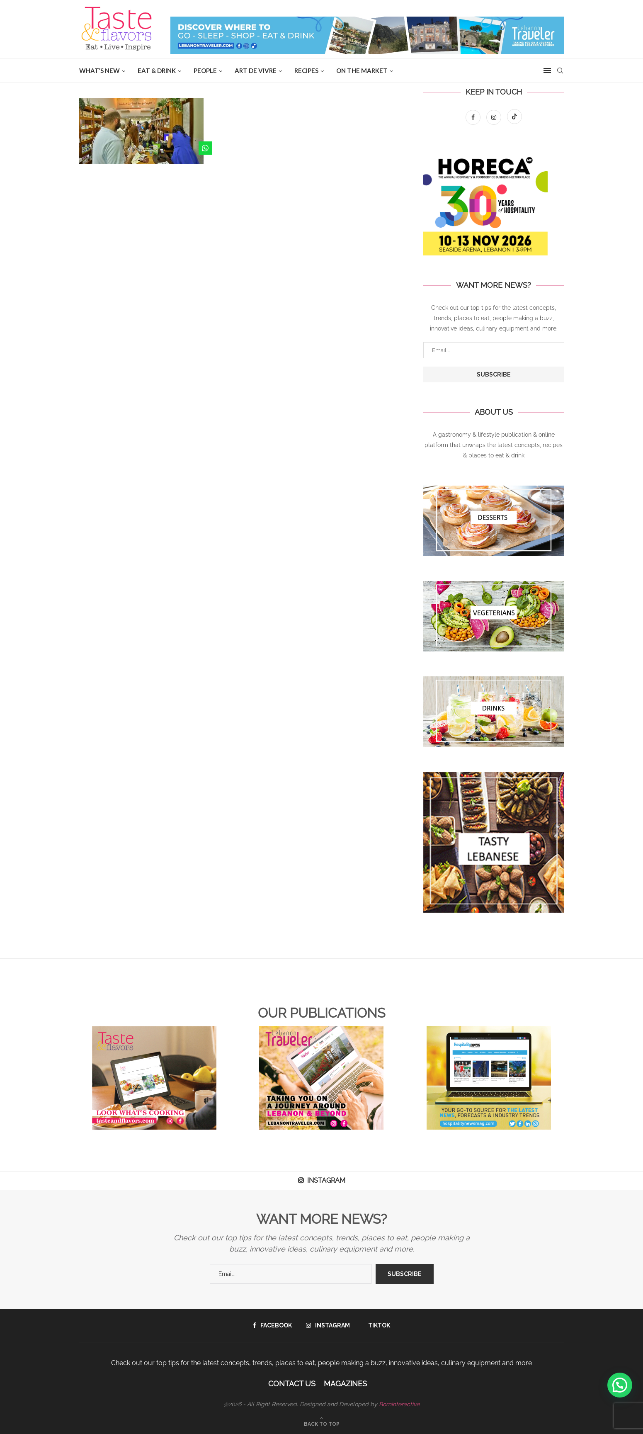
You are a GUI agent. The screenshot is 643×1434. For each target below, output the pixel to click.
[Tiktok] (514, 117)
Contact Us (291, 1383)
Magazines (345, 1383)
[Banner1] (493, 521)
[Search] (560, 70)
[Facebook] (473, 117)
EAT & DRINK (157, 70)
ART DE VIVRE (256, 70)
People (205, 70)
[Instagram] (494, 117)
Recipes (306, 70)
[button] (619, 1385)
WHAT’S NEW (99, 70)
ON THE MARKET (362, 70)
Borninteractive (399, 1404)
